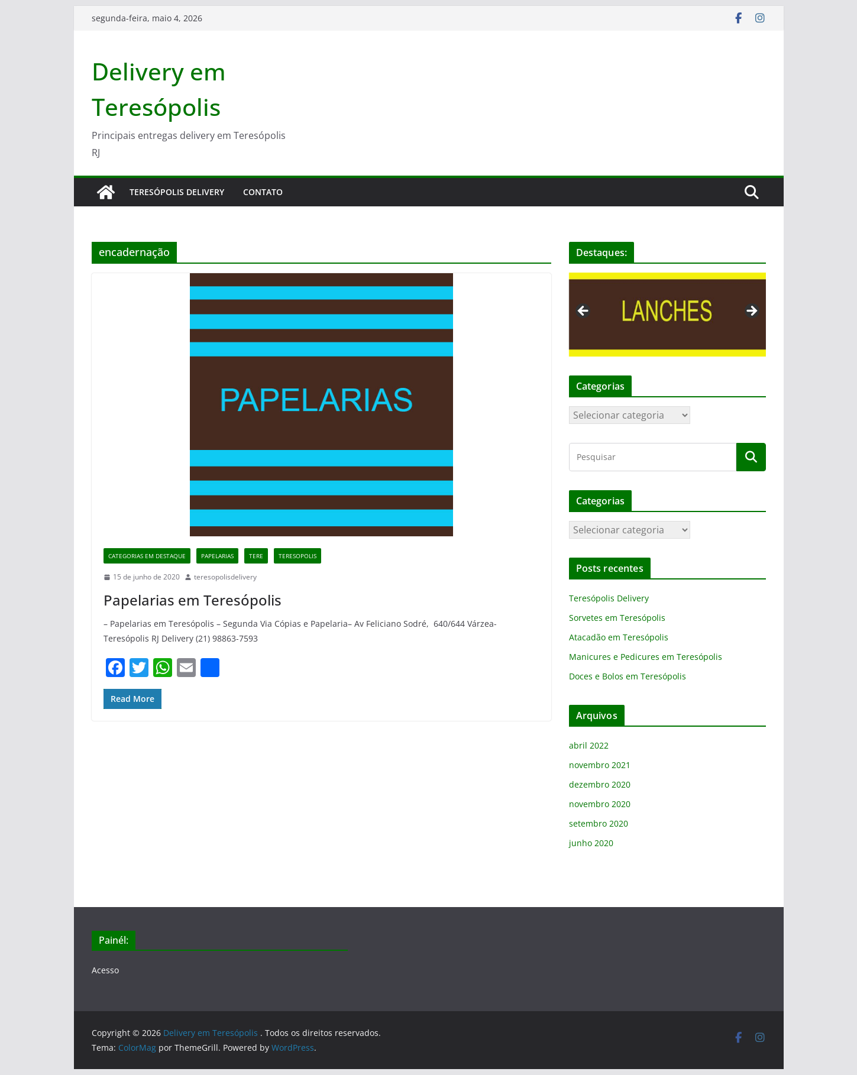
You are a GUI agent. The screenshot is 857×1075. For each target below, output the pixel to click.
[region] (667, 315)
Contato (263, 191)
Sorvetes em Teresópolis (617, 617)
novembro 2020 (599, 804)
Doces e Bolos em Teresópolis (627, 676)
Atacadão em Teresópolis (618, 637)
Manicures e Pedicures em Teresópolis (645, 656)
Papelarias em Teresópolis (193, 600)
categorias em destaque (147, 556)
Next (751, 311)
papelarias (217, 556)
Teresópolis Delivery (177, 191)
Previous (584, 311)
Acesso (105, 970)
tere (256, 556)
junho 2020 (591, 843)
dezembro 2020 (599, 784)
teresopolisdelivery (225, 577)
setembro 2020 (598, 823)
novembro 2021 (599, 764)
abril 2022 (589, 745)
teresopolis (297, 556)
